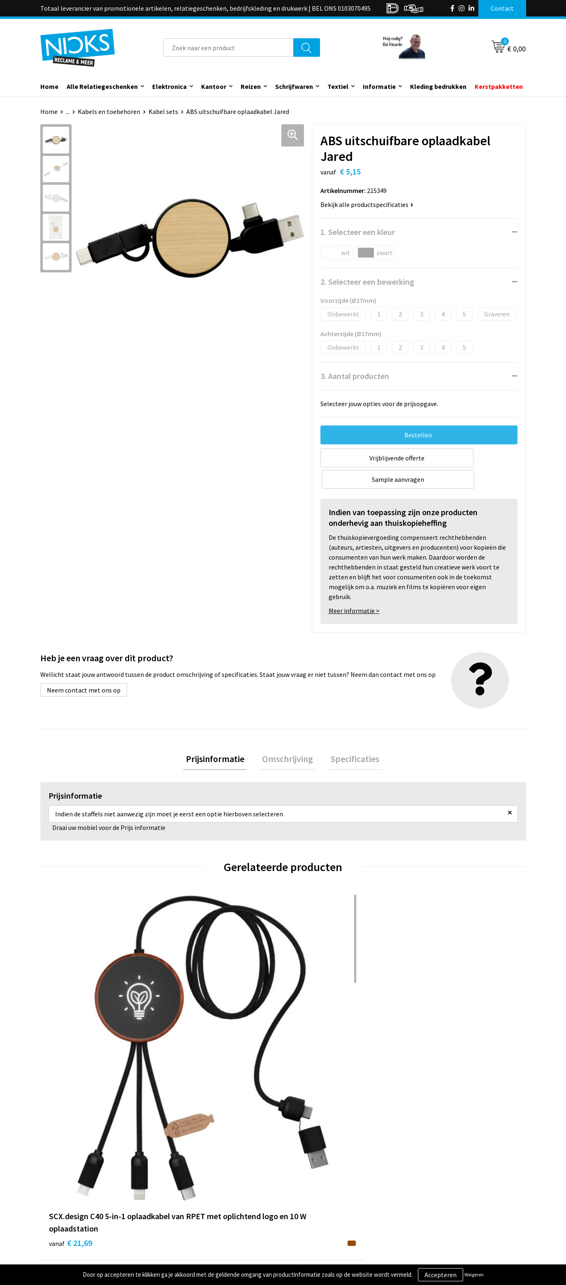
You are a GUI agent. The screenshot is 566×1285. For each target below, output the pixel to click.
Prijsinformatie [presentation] (220, 738)
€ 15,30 (313, 1033)
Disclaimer (428, 1208)
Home (49, 86)
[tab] (220, 739)
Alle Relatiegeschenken (102, 86)
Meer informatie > (354, 589)
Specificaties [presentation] (349, 738)
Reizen (251, 86)
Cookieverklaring (437, 1183)
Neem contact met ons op (84, 669)
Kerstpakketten (499, 86)
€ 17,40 (191, 1045)
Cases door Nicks (196, 1195)
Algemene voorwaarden (446, 1170)
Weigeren (474, 1274)
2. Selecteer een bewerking (367, 282)
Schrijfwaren (294, 86)
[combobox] (228, 47)
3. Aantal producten (354, 376)
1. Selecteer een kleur (357, 232)
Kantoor (213, 86)
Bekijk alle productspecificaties (366, 204)
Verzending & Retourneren (330, 1183)
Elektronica (169, 86)
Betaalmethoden (317, 1195)
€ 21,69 (70, 1045)
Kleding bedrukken (438, 86)
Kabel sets (163, 111)
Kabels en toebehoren (109, 111)
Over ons (185, 1170)
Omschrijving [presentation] (287, 738)
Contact (304, 1170)
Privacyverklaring (437, 1195)
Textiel (337, 86)
